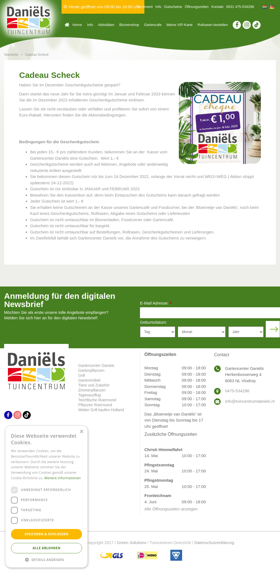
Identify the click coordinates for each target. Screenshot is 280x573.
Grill (81, 375)
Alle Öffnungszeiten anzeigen (171, 509)
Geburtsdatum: (153, 322)
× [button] (81, 432)
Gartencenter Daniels (96, 365)
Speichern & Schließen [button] (47, 534)
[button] (46, 559)
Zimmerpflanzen (92, 390)
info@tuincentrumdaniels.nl (250, 401)
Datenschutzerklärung (214, 542)
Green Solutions (132, 542)
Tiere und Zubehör (94, 385)
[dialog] (46, 497)
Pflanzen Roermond (95, 405)
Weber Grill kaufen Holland (101, 410)
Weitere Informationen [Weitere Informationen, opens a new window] (62, 478)
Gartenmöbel (89, 380)
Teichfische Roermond (97, 400)
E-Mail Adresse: (156, 303)
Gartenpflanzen (91, 370)
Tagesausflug (89, 395)
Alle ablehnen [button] (46, 548)
